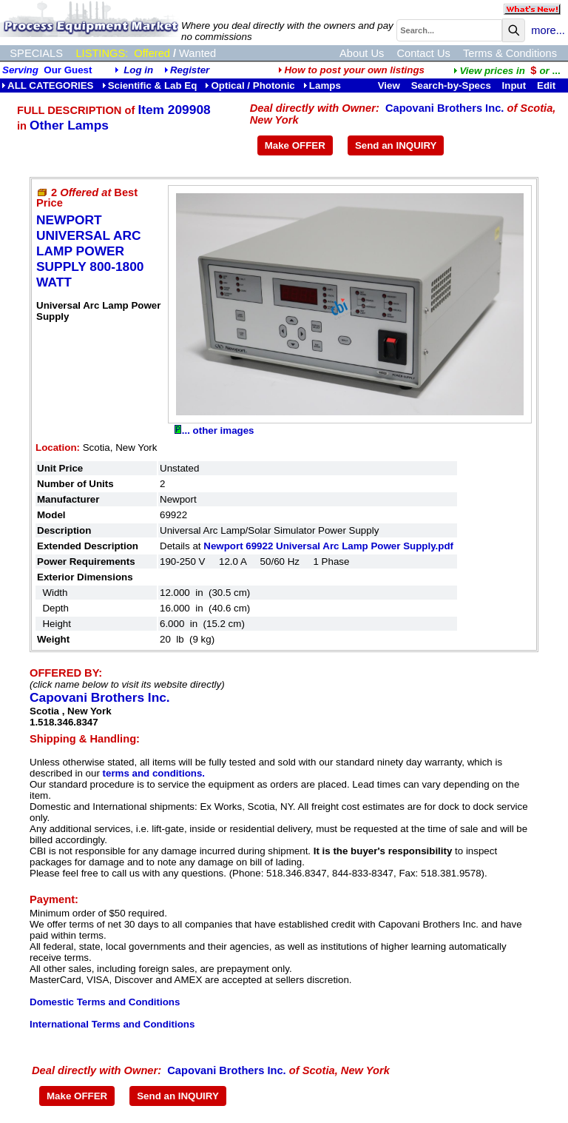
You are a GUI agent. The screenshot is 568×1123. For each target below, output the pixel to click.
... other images (214, 430)
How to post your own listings (351, 70)
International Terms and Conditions (112, 1024)
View (389, 85)
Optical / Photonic (249, 85)
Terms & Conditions (510, 53)
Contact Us (423, 53)
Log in (138, 70)
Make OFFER (295, 145)
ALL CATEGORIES (47, 85)
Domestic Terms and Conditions (105, 1002)
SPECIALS (36, 53)
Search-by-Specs (451, 85)
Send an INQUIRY (396, 145)
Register (189, 70)
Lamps (322, 85)
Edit (547, 85)
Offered (152, 53)
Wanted (197, 53)
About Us (361, 53)
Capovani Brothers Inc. (444, 108)
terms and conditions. (154, 773)
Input (514, 85)
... (506, 70)
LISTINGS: (101, 53)
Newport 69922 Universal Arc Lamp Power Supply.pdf (328, 546)
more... (548, 30)
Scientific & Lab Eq (149, 85)
